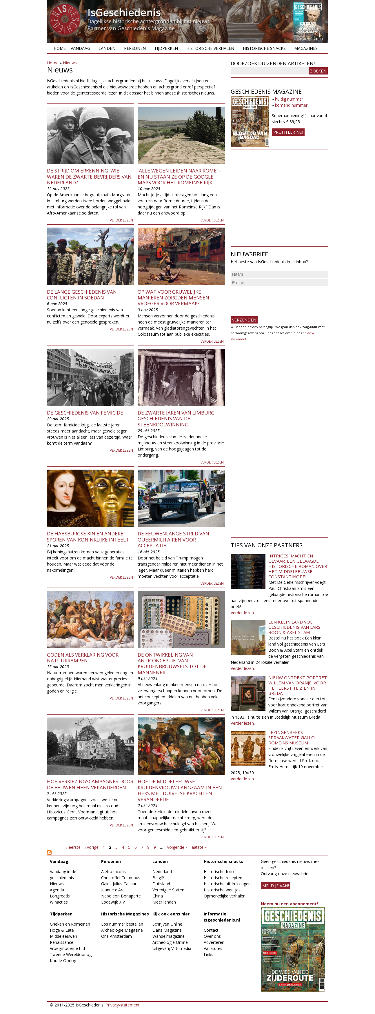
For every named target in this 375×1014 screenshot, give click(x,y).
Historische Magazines (125, 914)
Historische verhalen (210, 48)
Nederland (162, 871)
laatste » (199, 847)
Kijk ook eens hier (171, 914)
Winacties (59, 902)
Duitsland (161, 883)
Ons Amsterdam (116, 936)
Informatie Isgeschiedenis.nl (222, 917)
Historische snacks (264, 48)
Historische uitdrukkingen (227, 883)
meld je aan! (275, 885)
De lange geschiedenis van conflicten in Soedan (82, 294)
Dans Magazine (167, 930)
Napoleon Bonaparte (121, 896)
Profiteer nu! (288, 132)
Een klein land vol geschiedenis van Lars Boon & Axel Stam (294, 627)
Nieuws (70, 63)
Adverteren (214, 942)
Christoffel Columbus (120, 877)
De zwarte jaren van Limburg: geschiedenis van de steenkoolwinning (177, 418)
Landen (107, 48)
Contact (211, 930)
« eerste (73, 847)
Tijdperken (166, 48)
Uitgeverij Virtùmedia (171, 948)
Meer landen (164, 902)
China (157, 896)
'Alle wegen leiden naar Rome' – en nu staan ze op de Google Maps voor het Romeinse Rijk (180, 176)
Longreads (60, 896)
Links (208, 954)
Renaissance (61, 942)
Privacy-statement (122, 1005)
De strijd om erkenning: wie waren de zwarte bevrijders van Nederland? (89, 176)
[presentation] (275, 299)
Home (60, 48)
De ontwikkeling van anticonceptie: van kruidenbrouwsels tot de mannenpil (172, 663)
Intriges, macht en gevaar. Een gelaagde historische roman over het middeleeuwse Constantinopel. (297, 566)
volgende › (177, 847)
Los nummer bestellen (122, 924)
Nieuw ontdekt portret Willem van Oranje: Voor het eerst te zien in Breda (297, 685)
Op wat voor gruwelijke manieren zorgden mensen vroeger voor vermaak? (173, 297)
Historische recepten (223, 877)
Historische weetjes (222, 890)
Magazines (306, 48)
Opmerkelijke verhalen (224, 896)
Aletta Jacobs (113, 871)
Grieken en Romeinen (70, 924)
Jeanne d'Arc (112, 890)
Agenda (57, 890)
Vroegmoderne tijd (67, 948)
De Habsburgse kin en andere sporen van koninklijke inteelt (88, 536)
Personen (135, 48)
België (158, 877)
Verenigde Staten (168, 890)
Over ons (212, 936)
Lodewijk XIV (113, 902)
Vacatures (213, 948)
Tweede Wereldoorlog (71, 954)
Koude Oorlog (63, 960)
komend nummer (291, 105)
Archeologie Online (170, 942)
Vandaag (80, 48)
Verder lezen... (243, 612)
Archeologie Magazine (122, 930)
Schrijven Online (167, 924)
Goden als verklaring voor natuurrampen (83, 657)
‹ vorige (92, 847)
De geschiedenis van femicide (85, 412)
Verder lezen (121, 220)
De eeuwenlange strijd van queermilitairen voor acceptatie (173, 539)
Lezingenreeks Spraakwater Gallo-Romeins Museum (292, 737)
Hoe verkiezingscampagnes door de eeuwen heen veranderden (90, 784)
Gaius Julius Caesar (118, 883)
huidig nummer (289, 99)
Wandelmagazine (168, 936)
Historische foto (219, 871)
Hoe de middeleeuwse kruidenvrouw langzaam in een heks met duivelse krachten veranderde (180, 790)
